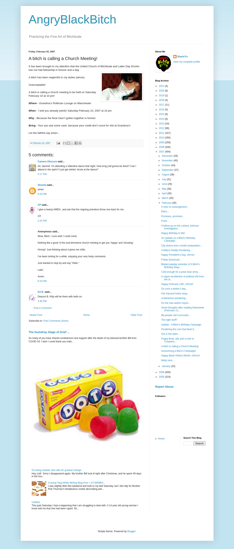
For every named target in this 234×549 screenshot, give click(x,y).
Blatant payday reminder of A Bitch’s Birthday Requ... (180, 265)
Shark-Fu (182, 56)
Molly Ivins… (168, 360)
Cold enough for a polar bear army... (180, 271)
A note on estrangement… (175, 206)
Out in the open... (170, 333)
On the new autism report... (175, 303)
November (168, 160)
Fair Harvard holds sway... (175, 293)
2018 (162, 100)
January (166, 366)
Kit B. (41, 292)
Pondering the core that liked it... (178, 329)
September (168, 170)
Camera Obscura (47, 161)
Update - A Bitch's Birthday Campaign (181, 324)
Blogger (131, 531)
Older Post (136, 315)
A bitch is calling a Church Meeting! (180, 346)
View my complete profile (186, 61)
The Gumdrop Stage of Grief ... (49, 332)
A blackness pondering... (174, 298)
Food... (165, 221)
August (166, 174)
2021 (162, 86)
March (165, 198)
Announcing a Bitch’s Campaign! (178, 351)
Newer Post (36, 315)
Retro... (165, 211)
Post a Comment (43, 308)
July (164, 179)
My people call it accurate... (175, 315)
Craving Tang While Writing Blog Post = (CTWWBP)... (76, 482)
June (165, 184)
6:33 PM (42, 281)
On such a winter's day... (174, 288)
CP (39, 204)
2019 (162, 95)
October (166, 165)
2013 (162, 123)
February (167, 202)
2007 (162, 151)
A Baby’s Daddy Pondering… (176, 250)
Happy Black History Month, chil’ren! (180, 355)
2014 (162, 119)
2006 (162, 372)
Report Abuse (164, 386)
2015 (162, 114)
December (168, 156)
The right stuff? (169, 319)
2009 (162, 142)
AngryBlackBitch (72, 19)
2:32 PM (42, 220)
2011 (162, 133)
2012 (162, 128)
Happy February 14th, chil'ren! (177, 284)
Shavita (42, 185)
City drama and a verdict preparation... (181, 245)
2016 (162, 109)
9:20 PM (42, 194)
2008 (162, 147)
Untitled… (37, 502)
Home (86, 315)
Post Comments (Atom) (55, 320)
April (164, 193)
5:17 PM (42, 174)
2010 (162, 137)
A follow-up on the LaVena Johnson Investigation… (180, 227)
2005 (162, 376)
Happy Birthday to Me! (173, 233)
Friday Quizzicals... (171, 259)
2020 (162, 90)
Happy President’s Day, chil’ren (177, 254)
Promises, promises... (172, 216)
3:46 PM (42, 301)
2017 (162, 104)
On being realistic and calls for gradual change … (58, 470)
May (164, 188)
